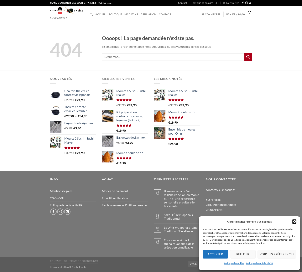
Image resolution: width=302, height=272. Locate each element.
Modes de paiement (115, 191)
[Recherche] (91, 14)
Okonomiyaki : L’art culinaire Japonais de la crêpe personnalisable (179, 243)
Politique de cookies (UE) (205, 2)
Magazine (131, 14)
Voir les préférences (277, 254)
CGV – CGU (57, 198)
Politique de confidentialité (259, 263)
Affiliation (148, 14)
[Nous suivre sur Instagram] (246, 3)
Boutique (115, 14)
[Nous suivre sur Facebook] (243, 3)
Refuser (242, 254)
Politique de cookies (234, 263)
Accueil (100, 14)
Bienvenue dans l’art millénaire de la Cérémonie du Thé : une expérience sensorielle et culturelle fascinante (181, 198)
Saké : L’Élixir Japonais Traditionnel (178, 216)
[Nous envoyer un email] (250, 3)
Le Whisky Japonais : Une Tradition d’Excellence (180, 229)
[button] (294, 221)
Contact (182, 2)
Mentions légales (61, 191)
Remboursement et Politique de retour (125, 205)
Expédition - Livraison (115, 198)
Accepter (215, 254)
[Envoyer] (248, 56)
